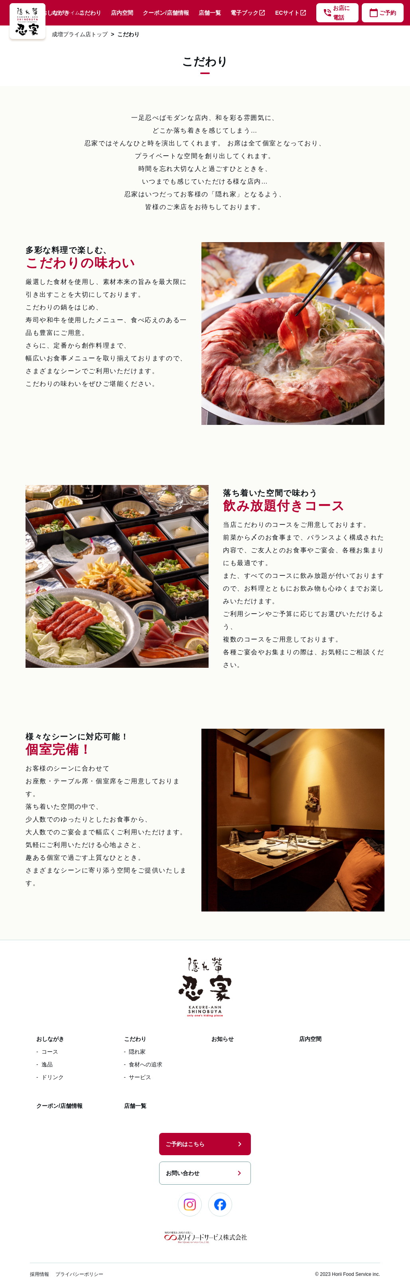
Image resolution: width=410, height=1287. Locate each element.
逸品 (47, 1064)
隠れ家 (137, 1051)
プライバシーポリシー (79, 1274)
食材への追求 (145, 1064)
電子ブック (248, 12)
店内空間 (122, 13)
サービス (140, 1077)
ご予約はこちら (205, 1144)
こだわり (90, 13)
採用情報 (39, 1274)
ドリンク (52, 1077)
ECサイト (291, 12)
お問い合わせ (205, 1173)
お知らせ (222, 1039)
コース (49, 1051)
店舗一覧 (210, 13)
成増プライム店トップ (80, 34)
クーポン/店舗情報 (166, 13)
